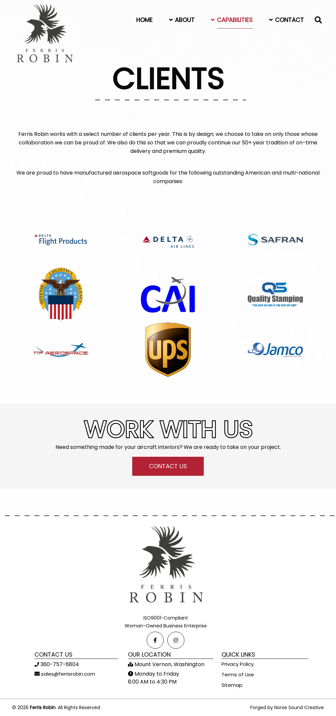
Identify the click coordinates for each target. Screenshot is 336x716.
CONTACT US (168, 466)
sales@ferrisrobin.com (67, 673)
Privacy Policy (237, 664)
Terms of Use (237, 674)
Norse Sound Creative (299, 707)
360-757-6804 (59, 664)
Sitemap (231, 685)
